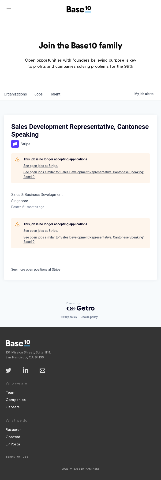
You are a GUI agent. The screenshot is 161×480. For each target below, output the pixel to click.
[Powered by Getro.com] (81, 306)
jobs (38, 94)
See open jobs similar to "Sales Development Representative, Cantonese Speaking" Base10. (83, 174)
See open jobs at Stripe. (40, 166)
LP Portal (13, 444)
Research (14, 430)
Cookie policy (89, 317)
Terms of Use (17, 456)
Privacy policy (68, 317)
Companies (16, 400)
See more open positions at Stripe (35, 269)
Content (13, 437)
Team (10, 392)
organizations (15, 94)
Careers (12, 407)
